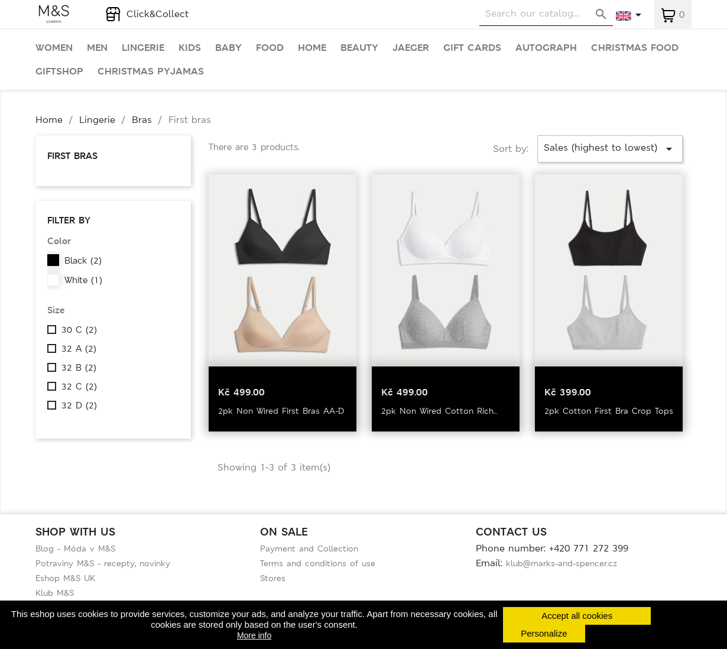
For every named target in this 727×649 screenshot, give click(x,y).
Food (270, 48)
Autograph (546, 48)
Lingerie (143, 48)
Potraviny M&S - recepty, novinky (102, 563)
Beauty (359, 48)
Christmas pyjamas (151, 71)
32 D (79, 405)
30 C (79, 330)
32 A (78, 349)
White (83, 280)
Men (97, 48)
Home (312, 48)
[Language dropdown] (629, 16)
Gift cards (472, 48)
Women (54, 48)
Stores (272, 578)
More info (254, 635)
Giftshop (59, 71)
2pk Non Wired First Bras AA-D (281, 410)
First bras (72, 156)
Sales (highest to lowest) (610, 148)
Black (83, 261)
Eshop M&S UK (65, 578)
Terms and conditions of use (317, 563)
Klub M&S (54, 593)
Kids (189, 48)
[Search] (546, 14)
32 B (78, 368)
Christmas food (635, 48)
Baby (228, 48)
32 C (79, 386)
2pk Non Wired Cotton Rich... (439, 410)
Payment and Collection (309, 548)
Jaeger (410, 48)
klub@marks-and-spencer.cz (561, 563)
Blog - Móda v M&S (75, 548)
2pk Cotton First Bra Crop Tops (608, 410)
